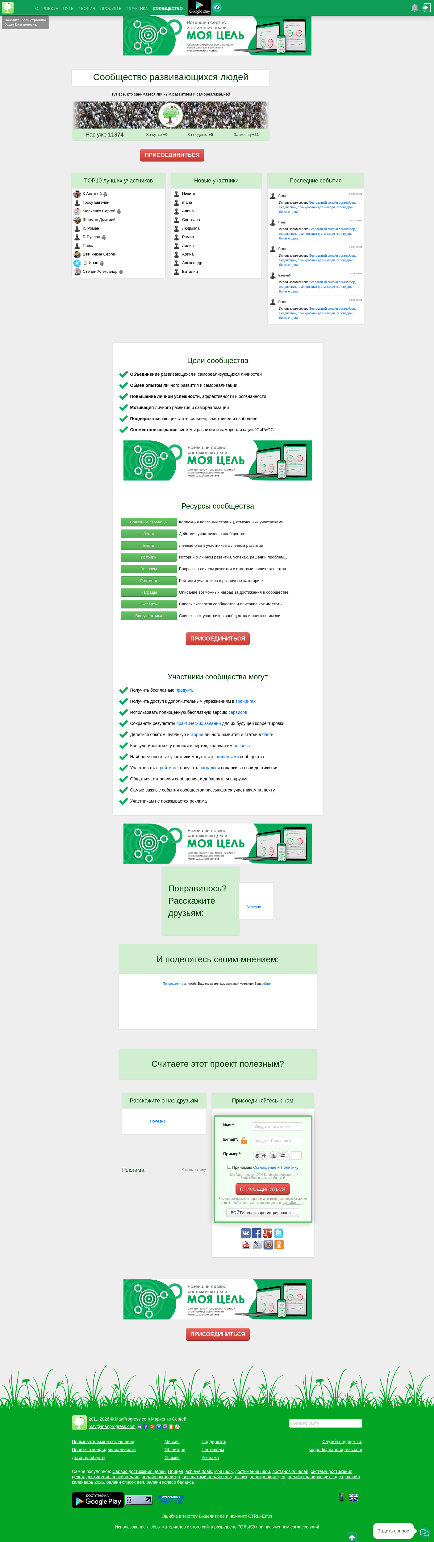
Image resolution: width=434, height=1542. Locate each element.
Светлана (186, 219)
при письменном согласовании (287, 1526)
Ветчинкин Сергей (94, 254)
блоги (267, 734)
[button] (425, 1533)
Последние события (315, 181)
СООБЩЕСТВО (168, 8)
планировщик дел (267, 1476)
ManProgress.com (132, 1419)
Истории (148, 557)
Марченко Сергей (94, 211)
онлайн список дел (125, 1482)
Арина (183, 254)
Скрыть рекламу (194, 1170)
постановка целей (290, 1471)
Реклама (210, 1457)
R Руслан (86, 237)
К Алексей (87, 193)
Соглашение (264, 1167)
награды (207, 767)
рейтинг (267, 983)
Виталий (185, 271)
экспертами (227, 756)
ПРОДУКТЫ (111, 8)
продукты (185, 690)
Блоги (148, 545)
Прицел (175, 1471)
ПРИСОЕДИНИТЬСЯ (172, 155)
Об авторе (175, 1449)
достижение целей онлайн (112, 1476)
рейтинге (169, 767)
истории (195, 734)
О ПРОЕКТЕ (46, 8)
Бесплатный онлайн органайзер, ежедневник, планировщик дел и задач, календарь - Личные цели (317, 207)
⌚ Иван (85, 262)
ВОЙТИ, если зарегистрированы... (263, 1212)
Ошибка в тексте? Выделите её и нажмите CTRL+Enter (217, 1516)
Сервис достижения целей (138, 1471)
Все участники (148, 615)
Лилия (183, 245)
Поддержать (214, 1441)
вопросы (242, 745)
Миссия (172, 1441)
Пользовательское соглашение (103, 1441)
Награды (148, 592)
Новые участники (216, 181)
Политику (289, 1167)
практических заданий (198, 723)
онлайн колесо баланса (170, 1482)
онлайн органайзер (161, 1476)
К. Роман (86, 228)
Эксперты (149, 604)
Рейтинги (148, 580)
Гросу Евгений (91, 202)
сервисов (237, 712)
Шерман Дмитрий (94, 219)
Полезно (253, 907)
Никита (184, 193)
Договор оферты (88, 1457)
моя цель (224, 1471)
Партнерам (213, 1449)
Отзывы (172, 1457)
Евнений (280, 275)
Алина (183, 211)
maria (182, 202)
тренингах (246, 701)
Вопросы (148, 568)
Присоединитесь (175, 983)
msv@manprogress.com (112, 1426)
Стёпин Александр (95, 271)
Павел (83, 245)
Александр (187, 262)
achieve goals (199, 1471)
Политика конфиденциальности (104, 1449)
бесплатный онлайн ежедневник (214, 1476)
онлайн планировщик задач (315, 1476)
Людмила (186, 228)
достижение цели (252, 1471)
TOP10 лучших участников (118, 181)
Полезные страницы (149, 522)
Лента (148, 533)
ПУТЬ (68, 8)
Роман (183, 237)
